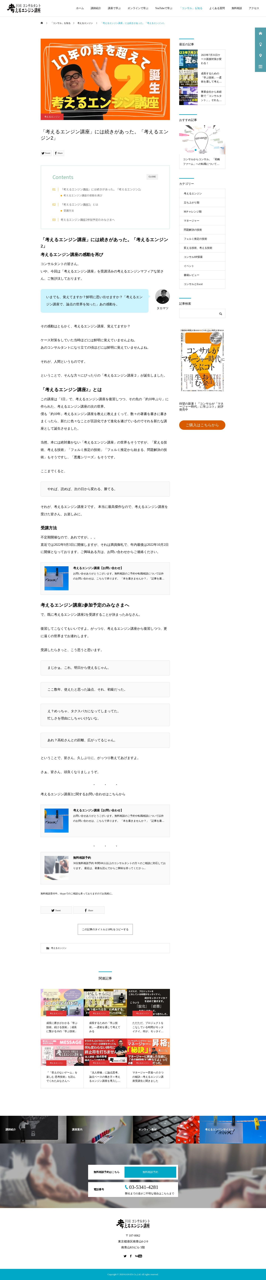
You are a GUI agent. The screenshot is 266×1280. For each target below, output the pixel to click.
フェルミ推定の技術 (195, 238)
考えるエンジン (52, 116)
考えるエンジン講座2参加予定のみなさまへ (88, 219)
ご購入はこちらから (202, 425)
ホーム (80, 8)
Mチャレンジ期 (193, 211)
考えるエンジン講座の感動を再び (83, 195)
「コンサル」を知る (190, 8)
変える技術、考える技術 (198, 248)
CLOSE (152, 177)
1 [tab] (196, 150)
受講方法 (69, 210)
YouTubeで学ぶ (163, 8)
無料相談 (237, 8)
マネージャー (191, 220)
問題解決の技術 (193, 229)
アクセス (254, 8)
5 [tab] (209, 150)
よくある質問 (217, 8)
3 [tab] (202, 150)
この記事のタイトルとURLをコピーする (105, 929)
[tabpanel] (202, 147)
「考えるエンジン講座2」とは (79, 204)
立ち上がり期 (191, 202)
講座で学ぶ (114, 8)
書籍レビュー (191, 275)
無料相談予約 (82, 857)
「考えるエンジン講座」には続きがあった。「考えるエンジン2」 (101, 189)
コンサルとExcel (193, 284)
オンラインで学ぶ (138, 8)
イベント (189, 266)
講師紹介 (96, 8)
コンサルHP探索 (193, 257)
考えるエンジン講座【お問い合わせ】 (98, 568)
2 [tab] (199, 150)
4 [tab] (206, 150)
